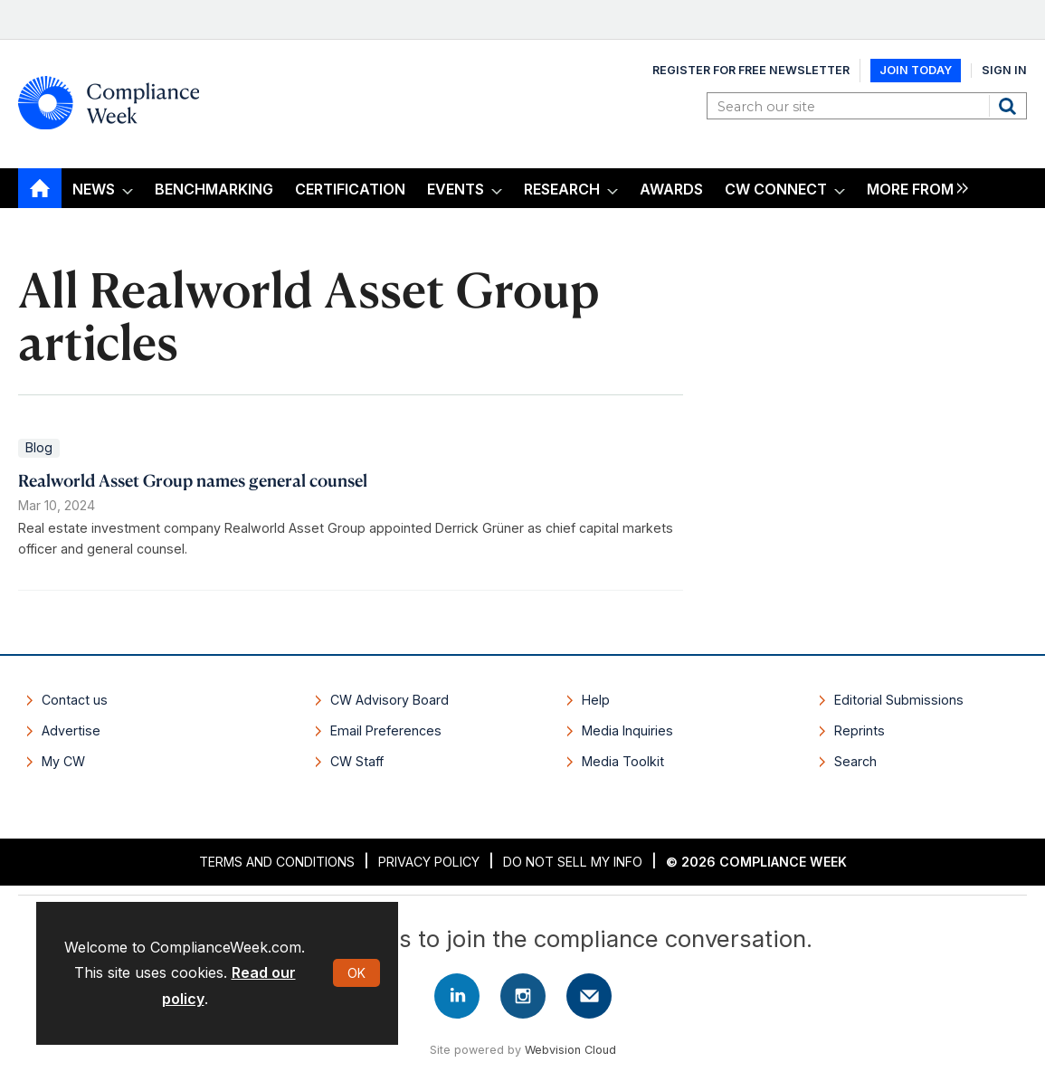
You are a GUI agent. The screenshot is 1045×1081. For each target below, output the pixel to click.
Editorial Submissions (899, 699)
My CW (63, 761)
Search (1009, 106)
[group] (913, 188)
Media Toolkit (623, 761)
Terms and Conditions (277, 861)
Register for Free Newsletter (751, 70)
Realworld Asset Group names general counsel (192, 479)
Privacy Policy (429, 861)
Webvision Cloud (570, 1050)
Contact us (75, 699)
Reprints (859, 730)
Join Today (915, 70)
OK (356, 973)
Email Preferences (386, 730)
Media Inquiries (627, 730)
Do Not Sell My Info (572, 861)
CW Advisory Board (389, 699)
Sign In (1004, 70)
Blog (38, 447)
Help (596, 699)
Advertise (71, 730)
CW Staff (357, 761)
